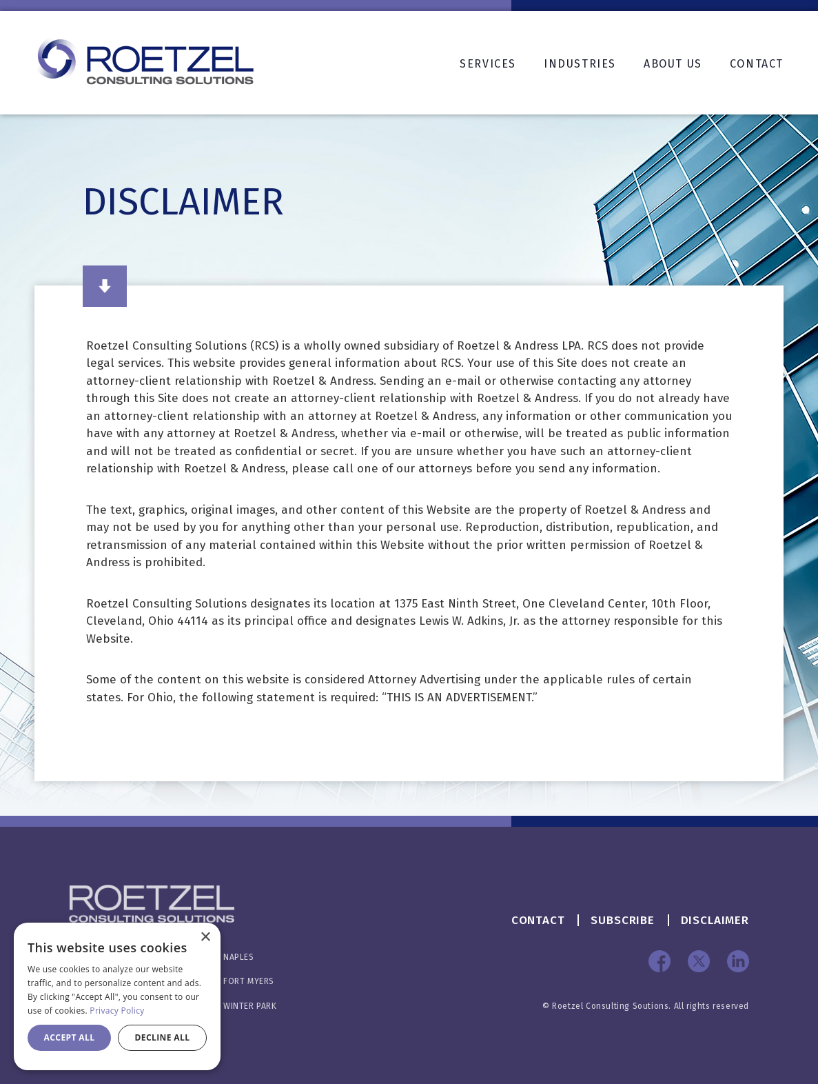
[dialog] (117, 996)
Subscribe (623, 920)
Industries (580, 63)
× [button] (205, 937)
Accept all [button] (69, 1037)
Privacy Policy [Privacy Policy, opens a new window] (117, 1010)
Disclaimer (715, 920)
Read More (105, 286)
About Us (673, 63)
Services (488, 63)
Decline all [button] (162, 1037)
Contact (757, 63)
